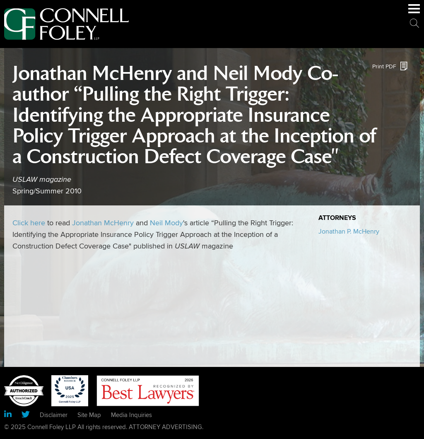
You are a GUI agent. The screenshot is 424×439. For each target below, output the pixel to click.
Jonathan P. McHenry (348, 231)
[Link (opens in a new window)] (8, 415)
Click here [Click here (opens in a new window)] (28, 223)
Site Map (89, 415)
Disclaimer (53, 415)
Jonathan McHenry (103, 223)
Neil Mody (166, 223)
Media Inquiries (131, 415)
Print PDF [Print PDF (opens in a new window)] (384, 66)
